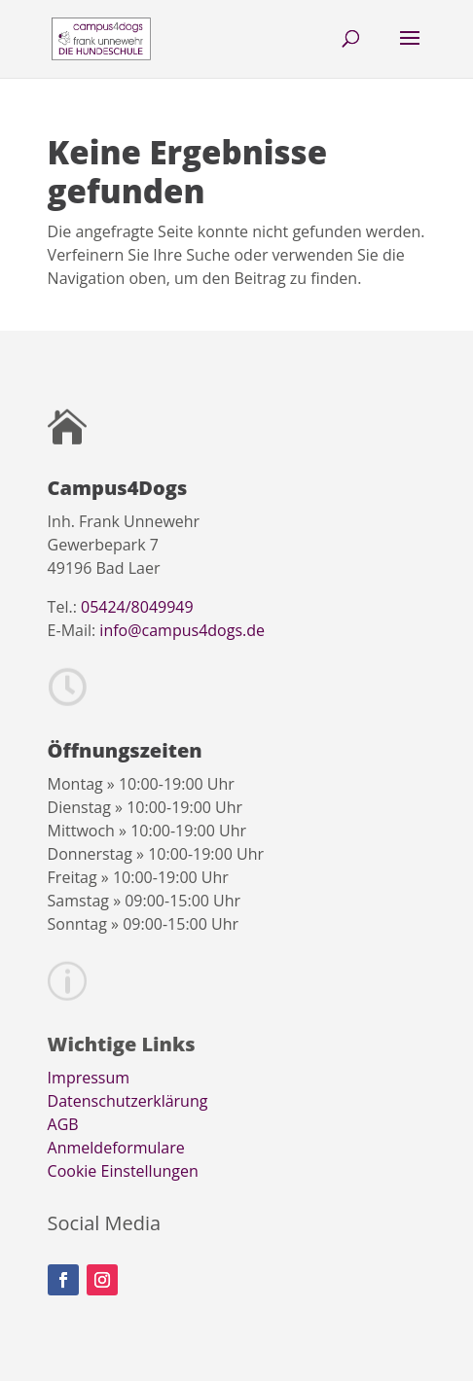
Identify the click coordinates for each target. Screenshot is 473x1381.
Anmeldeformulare (116, 1147)
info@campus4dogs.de (182, 630)
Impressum (88, 1077)
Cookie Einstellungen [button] (123, 1171)
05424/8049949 (137, 607)
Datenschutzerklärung (128, 1101)
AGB (63, 1124)
